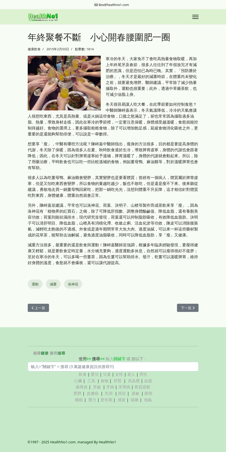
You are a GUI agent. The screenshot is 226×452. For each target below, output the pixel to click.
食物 (104, 380)
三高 (91, 380)
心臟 (78, 380)
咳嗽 (135, 399)
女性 (119, 374)
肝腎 (118, 380)
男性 (143, 374)
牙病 (110, 387)
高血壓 (134, 380)
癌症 (122, 393)
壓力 (92, 399)
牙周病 (124, 387)
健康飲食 (34, 49)
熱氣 (148, 399)
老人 (131, 374)
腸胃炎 (82, 387)
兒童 (107, 374)
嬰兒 (95, 374)
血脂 (148, 380)
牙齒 (97, 387)
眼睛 (148, 393)
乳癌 (109, 393)
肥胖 (77, 393)
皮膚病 (93, 393)
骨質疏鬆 (142, 387)
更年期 (106, 399)
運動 (35, 284)
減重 (53, 284)
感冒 (122, 399)
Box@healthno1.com (114, 5)
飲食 (83, 374)
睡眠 (79, 399)
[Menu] (195, 16)
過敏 (135, 393)
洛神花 (73, 284)
